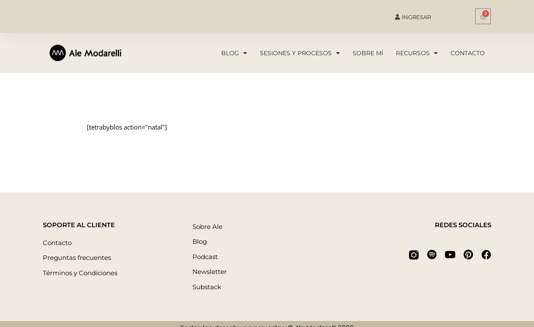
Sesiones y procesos (300, 53)
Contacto (468, 53)
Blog (234, 53)
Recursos (417, 53)
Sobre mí (368, 53)
